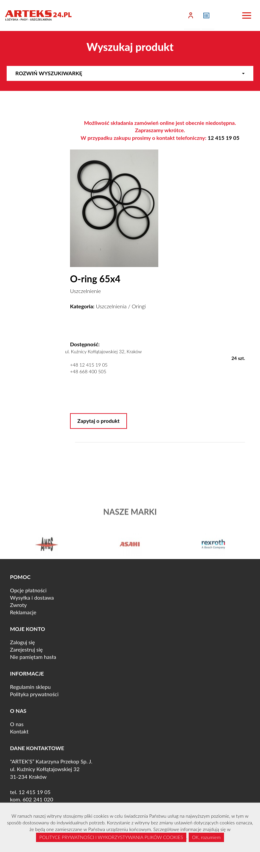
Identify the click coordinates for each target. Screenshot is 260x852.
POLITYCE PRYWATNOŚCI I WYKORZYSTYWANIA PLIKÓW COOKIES (111, 837)
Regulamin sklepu (30, 687)
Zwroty (18, 605)
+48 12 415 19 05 (89, 365)
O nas (17, 724)
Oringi (139, 306)
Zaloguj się (22, 642)
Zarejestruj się (26, 649)
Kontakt (19, 731)
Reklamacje (23, 612)
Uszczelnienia (111, 306)
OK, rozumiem (206, 837)
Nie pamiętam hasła (33, 657)
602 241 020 (38, 799)
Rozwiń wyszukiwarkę (130, 73)
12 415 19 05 (223, 138)
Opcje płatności (28, 590)
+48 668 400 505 (88, 371)
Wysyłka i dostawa (32, 597)
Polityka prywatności (34, 694)
